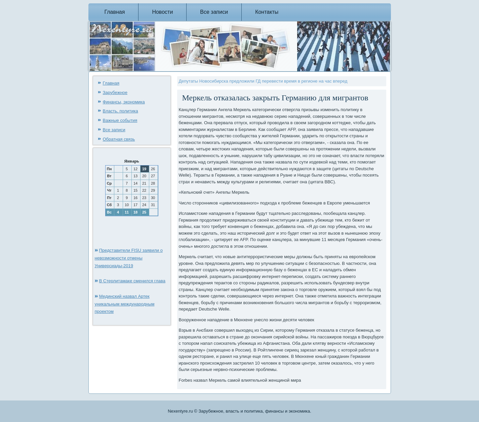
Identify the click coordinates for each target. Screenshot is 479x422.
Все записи (214, 12)
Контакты (266, 12)
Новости (162, 12)
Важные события (120, 120)
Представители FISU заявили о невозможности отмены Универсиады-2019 (129, 258)
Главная (115, 12)
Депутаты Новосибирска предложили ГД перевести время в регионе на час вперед (263, 81)
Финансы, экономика (124, 101)
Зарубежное (115, 92)
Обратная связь (119, 139)
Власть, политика (120, 110)
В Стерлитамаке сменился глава (132, 280)
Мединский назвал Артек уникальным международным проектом (125, 304)
